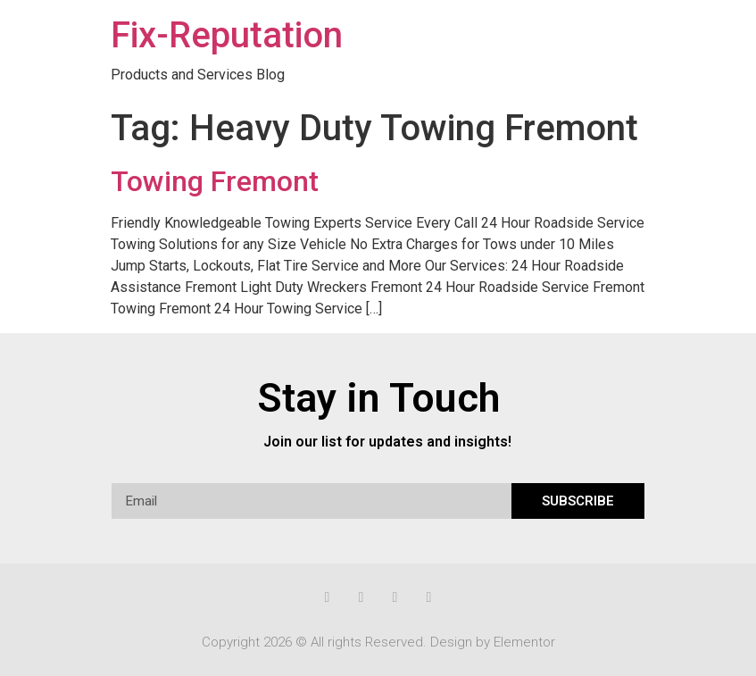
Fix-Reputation (227, 35)
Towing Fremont (215, 181)
